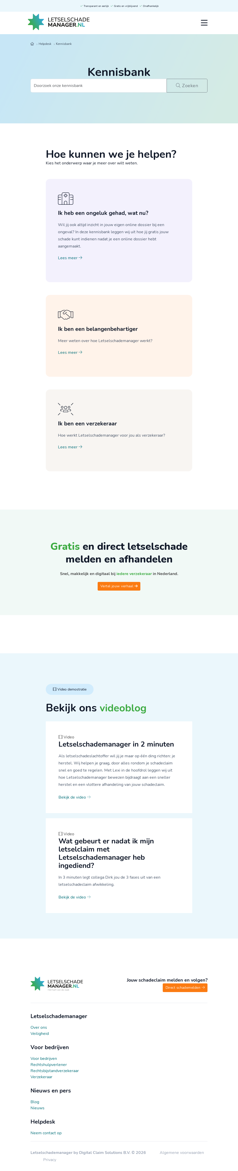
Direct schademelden (185, 987)
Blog (35, 1102)
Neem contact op (46, 1133)
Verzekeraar (41, 1077)
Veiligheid (40, 1033)
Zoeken (186, 86)
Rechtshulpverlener (49, 1065)
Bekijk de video (74, 797)
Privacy (49, 1160)
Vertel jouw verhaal (119, 586)
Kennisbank (64, 44)
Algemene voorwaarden (182, 1152)
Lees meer (70, 258)
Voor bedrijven (44, 1058)
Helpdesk (45, 44)
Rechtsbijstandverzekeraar (55, 1071)
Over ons (39, 1027)
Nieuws (37, 1108)
